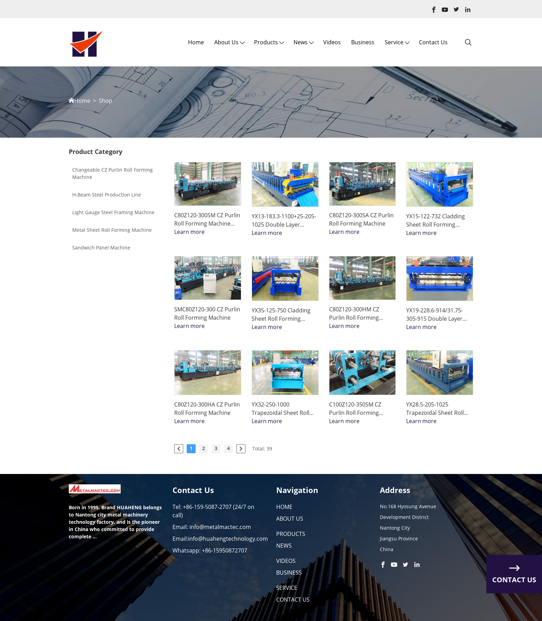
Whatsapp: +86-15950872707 (209, 550)
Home (196, 42)
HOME (284, 507)
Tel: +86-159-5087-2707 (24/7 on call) (213, 511)
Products (266, 42)
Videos (332, 42)
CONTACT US (293, 599)
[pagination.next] (240, 448)
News (300, 42)
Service (394, 42)
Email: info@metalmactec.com (211, 527)
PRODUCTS (290, 534)
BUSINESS (289, 572)
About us (226, 42)
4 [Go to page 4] (228, 448)
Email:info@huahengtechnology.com (220, 538)
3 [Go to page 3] (216, 448)
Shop (105, 101)
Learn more (189, 232)
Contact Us (433, 42)
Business (362, 42)
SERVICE (286, 588)
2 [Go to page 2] (203, 448)
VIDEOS (286, 561)
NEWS (284, 545)
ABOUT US (289, 518)
